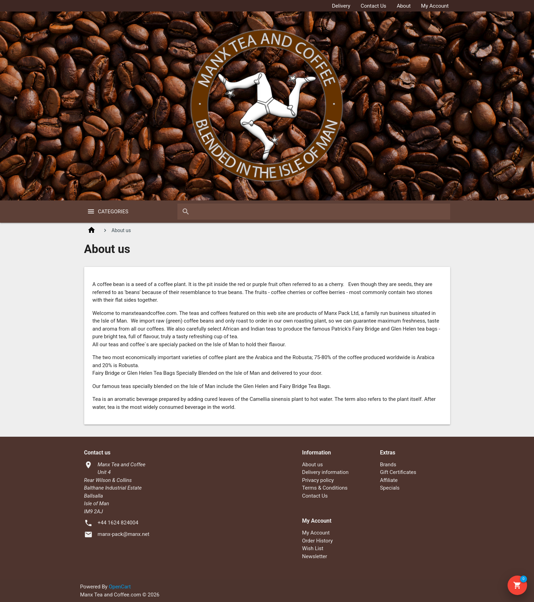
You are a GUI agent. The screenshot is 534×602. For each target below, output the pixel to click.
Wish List (312, 548)
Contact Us (373, 6)
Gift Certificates (398, 472)
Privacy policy (318, 480)
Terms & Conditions (325, 488)
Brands (388, 464)
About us (312, 464)
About (404, 6)
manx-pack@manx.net (124, 534)
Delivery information (325, 472)
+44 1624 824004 (118, 523)
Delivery (341, 6)
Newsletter (314, 556)
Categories (113, 211)
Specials (389, 488)
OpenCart (120, 587)
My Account (434, 6)
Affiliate (389, 480)
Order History (317, 541)
